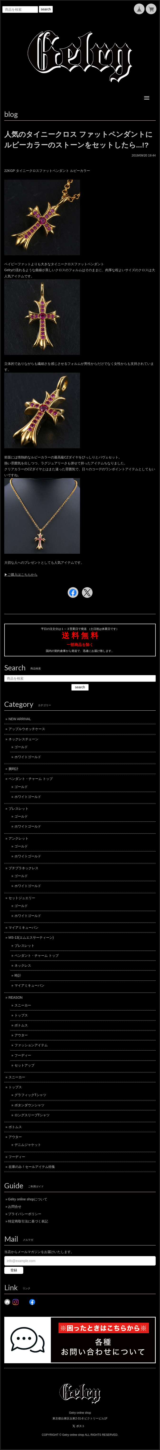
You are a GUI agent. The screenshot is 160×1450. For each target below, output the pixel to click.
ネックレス (22, 965)
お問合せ (14, 1206)
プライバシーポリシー (24, 1214)
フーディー (22, 1055)
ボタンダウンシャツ (29, 1105)
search (46, 9)
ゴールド (21, 747)
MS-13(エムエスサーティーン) (31, 937)
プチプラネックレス (23, 868)
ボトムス (21, 1025)
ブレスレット (18, 808)
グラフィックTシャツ (30, 1095)
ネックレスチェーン (23, 739)
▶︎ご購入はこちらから (21, 574)
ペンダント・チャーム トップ (31, 779)
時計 (17, 975)
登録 (13, 1270)
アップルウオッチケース (27, 729)
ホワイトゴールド (27, 757)
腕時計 (14, 769)
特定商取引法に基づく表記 (28, 1221)
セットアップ (24, 1065)
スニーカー (22, 1005)
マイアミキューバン (23, 927)
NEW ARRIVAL (20, 719)
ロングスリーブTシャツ (32, 1115)
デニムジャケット (27, 1145)
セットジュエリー (22, 898)
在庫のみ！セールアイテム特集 (32, 1167)
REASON (16, 997)
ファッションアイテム (31, 1045)
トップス (21, 1015)
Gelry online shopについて (27, 1199)
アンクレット (18, 838)
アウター (21, 1035)
